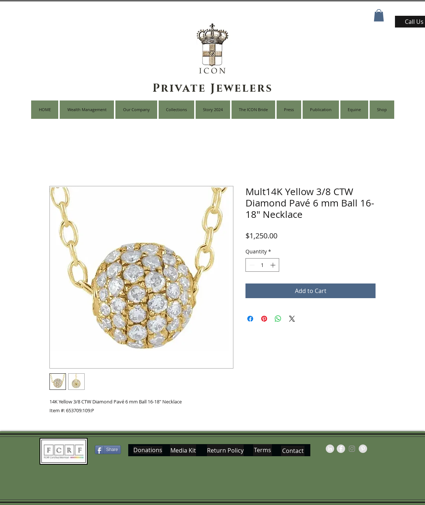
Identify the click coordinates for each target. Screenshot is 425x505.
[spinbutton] (262, 265)
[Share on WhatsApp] (278, 318)
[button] (379, 15)
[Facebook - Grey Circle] (341, 448)
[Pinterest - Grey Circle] (363, 448)
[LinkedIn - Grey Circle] (330, 448)
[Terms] (262, 450)
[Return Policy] (225, 450)
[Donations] (147, 450)
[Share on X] (292, 318)
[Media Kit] (183, 450)
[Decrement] (251, 265)
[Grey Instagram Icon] (352, 448)
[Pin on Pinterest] (264, 318)
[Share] (108, 449)
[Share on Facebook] (250, 318)
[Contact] (292, 451)
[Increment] (273, 265)
